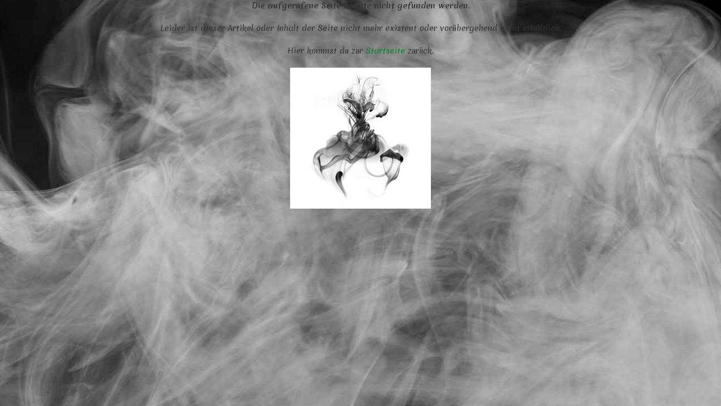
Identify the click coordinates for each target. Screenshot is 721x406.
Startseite (385, 50)
